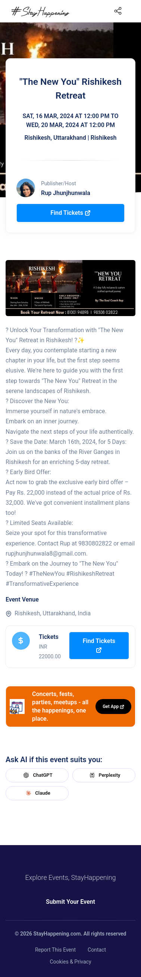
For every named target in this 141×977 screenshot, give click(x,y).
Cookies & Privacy (70, 962)
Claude (37, 793)
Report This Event (55, 950)
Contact (97, 950)
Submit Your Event (70, 901)
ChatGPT (37, 775)
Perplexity (104, 775)
